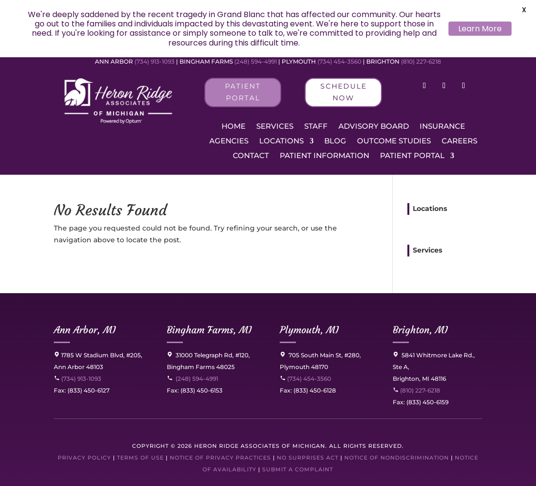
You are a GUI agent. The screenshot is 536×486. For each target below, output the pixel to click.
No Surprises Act (307, 457)
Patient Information (324, 156)
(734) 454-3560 (339, 61)
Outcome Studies (394, 141)
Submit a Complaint (297, 469)
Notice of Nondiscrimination (396, 457)
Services (274, 127)
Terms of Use (140, 457)
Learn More (480, 28)
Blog (335, 141)
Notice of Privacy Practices (220, 457)
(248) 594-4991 (256, 61)
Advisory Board (373, 127)
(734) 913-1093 (154, 61)
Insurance (442, 127)
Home (234, 127)
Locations (281, 141)
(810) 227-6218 (421, 61)
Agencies (228, 141)
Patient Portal (243, 92)
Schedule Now (343, 92)
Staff (316, 127)
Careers (459, 141)
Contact (251, 156)
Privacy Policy (84, 457)
